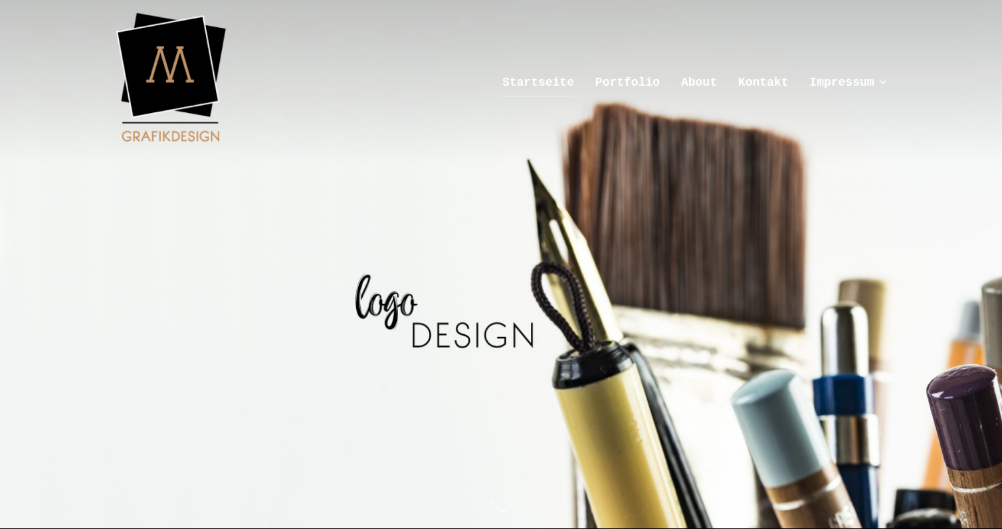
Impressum (849, 82)
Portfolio (627, 82)
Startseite (538, 82)
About (699, 82)
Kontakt (763, 82)
